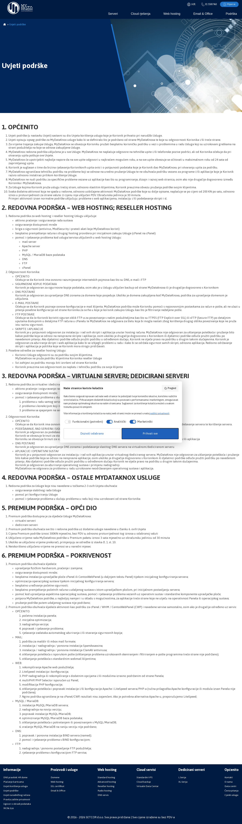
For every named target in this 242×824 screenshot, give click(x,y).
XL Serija (182, 781)
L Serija (182, 777)
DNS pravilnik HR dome (15, 777)
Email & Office (203, 14)
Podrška (231, 14)
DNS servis (103, 795)
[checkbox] (83, 422)
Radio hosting (105, 790)
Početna (4, 24)
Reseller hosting (106, 786)
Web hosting (171, 14)
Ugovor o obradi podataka (17, 803)
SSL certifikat (57, 786)
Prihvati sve (150, 433)
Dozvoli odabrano (92, 433)
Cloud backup (144, 781)
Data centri (230, 786)
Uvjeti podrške (10, 790)
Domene (55, 777)
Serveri (113, 14)
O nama (229, 781)
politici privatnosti (159, 413)
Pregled (170, 388)
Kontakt (229, 777)
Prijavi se (228, 4)
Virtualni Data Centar (148, 786)
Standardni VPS (145, 777)
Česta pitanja (231, 790)
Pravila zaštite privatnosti (16, 799)
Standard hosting (106, 777)
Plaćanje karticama (13, 781)
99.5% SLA (8, 808)
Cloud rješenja (140, 14)
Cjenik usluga (231, 795)
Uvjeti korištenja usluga (15, 786)
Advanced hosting (107, 781)
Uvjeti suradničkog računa (16, 795)
